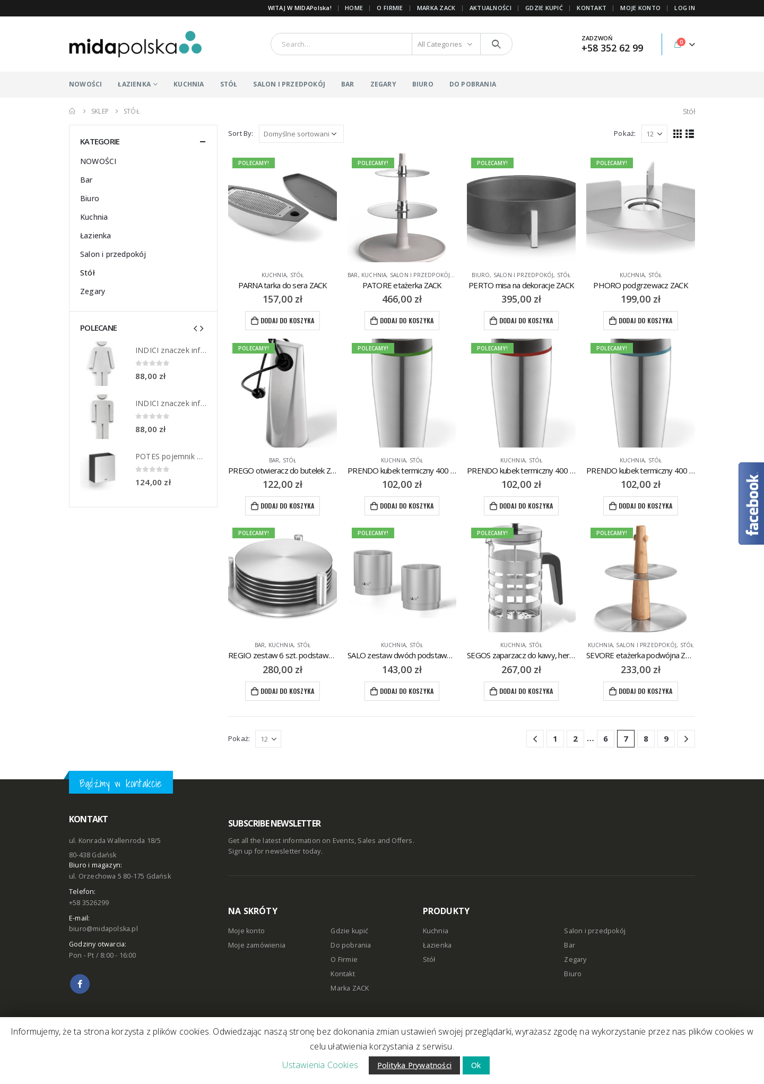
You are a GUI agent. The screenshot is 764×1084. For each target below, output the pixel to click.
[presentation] (195, 327)
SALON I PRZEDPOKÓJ (289, 84)
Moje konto (246, 930)
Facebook (80, 984)
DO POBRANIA (472, 84)
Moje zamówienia (256, 945)
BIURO (422, 84)
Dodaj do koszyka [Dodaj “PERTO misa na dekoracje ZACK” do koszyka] (526, 320)
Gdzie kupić (349, 930)
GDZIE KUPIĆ (544, 8)
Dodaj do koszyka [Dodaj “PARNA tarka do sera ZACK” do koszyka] (287, 320)
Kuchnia (274, 275)
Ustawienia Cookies (320, 1065)
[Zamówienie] (301, 134)
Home (354, 8)
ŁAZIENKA (134, 84)
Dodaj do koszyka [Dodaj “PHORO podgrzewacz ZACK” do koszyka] (645, 320)
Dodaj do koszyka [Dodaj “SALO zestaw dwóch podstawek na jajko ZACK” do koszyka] (406, 690)
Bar (353, 275)
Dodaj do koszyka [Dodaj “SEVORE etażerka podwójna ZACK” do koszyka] (645, 690)
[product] (282, 207)
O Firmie (344, 959)
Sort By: (241, 133)
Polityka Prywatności (414, 1065)
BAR (347, 84)
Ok (476, 1065)
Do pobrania (351, 945)
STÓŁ (229, 84)
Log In (684, 8)
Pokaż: (625, 133)
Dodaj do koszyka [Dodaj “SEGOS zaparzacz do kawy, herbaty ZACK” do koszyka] (526, 690)
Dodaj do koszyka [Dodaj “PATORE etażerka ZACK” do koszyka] (406, 320)
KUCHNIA (188, 84)
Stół (297, 275)
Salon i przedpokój (420, 275)
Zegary (92, 291)
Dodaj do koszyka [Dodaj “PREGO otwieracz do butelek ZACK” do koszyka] (287, 505)
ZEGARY (383, 84)
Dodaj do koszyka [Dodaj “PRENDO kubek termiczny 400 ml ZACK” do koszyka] (406, 505)
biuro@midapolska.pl (103, 928)
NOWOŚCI (85, 84)
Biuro (481, 275)
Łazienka (95, 235)
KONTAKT (591, 8)
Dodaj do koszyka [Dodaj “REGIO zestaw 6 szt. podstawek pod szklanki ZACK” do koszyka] (287, 690)
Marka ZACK (436, 8)
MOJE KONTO (640, 8)
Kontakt (342, 973)
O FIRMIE (390, 8)
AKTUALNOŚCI (490, 8)
